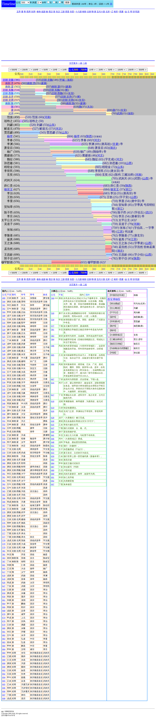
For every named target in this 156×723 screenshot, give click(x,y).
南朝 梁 (9, 86)
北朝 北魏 (8, 80)
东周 (33, 11)
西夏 (121, 11)
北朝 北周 (8, 100)
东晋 (72, 11)
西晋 (67, 11)
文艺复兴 (73, 63)
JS (111, 3)
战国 (43, 11)
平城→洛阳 (65, 80)
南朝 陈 (9, 103)
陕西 (89, 136)
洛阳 (130, 113)
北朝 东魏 (8, 90)
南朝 (84, 11)
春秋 (39, 11)
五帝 (19, 11)
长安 (70, 93)
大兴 (89, 106)
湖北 (113, 147)
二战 (85, 63)
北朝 (89, 11)
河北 (58, 128)
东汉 (58, 11)
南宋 (116, 11)
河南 (47, 117)
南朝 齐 (9, 83)
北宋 (108, 11)
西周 (28, 11)
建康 (43, 83)
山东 (52, 124)
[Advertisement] (78, 36)
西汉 (51, 11)
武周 (11, 113)
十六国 (78, 11)
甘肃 (115, 144)
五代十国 (101, 11)
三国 (62, 11)
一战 (80, 63)
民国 (137, 11)
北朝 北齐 (8, 96)
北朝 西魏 (8, 93)
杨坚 (10, 136)
